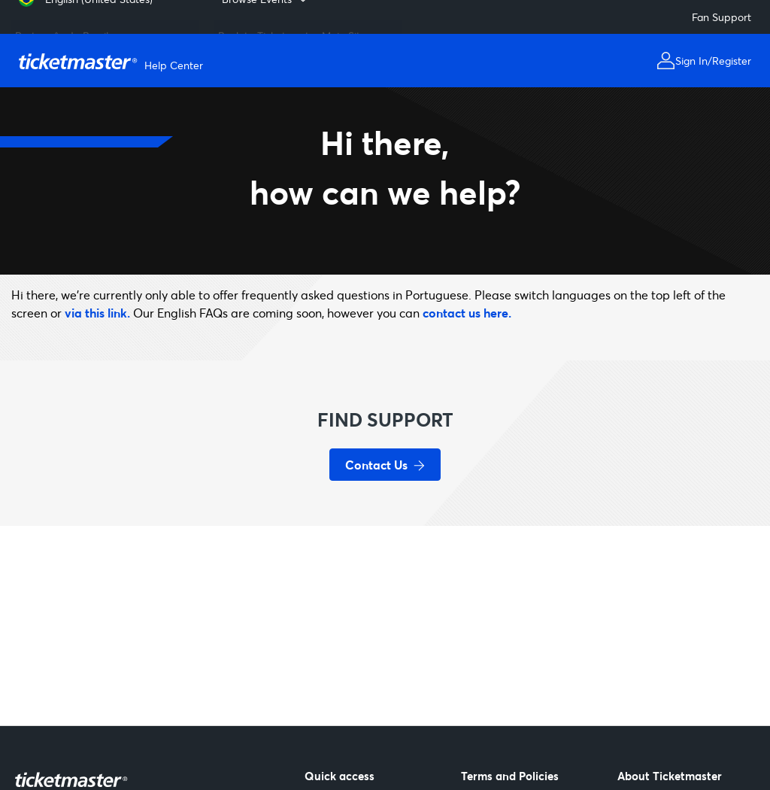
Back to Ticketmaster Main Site (292, 30)
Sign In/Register (713, 60)
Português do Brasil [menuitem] (61, 30)
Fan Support (721, 17)
